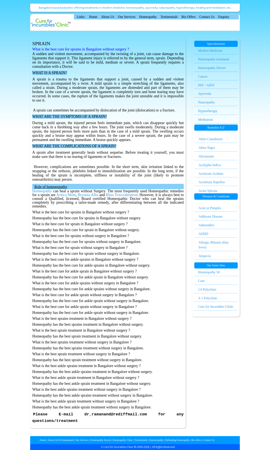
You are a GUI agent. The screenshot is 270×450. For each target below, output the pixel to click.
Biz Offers (188, 17)
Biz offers (196, 440)
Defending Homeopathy (177, 440)
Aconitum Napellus (211, 182)
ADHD (203, 234)
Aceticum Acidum (210, 173)
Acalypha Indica (209, 165)
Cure (201, 281)
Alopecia (204, 256)
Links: (81, 17)
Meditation (205, 119)
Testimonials (169, 17)
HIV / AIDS (206, 85)
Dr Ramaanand (66, 440)
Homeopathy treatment (213, 59)
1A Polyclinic (207, 289)
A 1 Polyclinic (207, 298)
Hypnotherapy (207, 111)
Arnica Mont (66, 195)
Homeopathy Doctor (212, 68)
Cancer (203, 76)
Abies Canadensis (210, 139)
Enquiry (223, 17)
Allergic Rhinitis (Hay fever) (213, 245)
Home (93, 17)
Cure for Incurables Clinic (216, 306)
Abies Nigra (206, 147)
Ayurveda (204, 93)
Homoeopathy (156, 440)
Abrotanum (206, 156)
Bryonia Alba (88, 195)
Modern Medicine (210, 50)
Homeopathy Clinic (123, 440)
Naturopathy (206, 102)
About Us (107, 17)
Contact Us (207, 17)
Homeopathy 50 (209, 272)
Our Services (126, 17)
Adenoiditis (206, 225)
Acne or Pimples (209, 208)
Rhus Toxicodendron (122, 195)
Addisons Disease (210, 216)
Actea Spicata (207, 190)
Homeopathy (148, 17)
